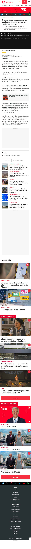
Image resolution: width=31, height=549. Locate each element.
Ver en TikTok (15, 483)
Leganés (11, 187)
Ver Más (15, 398)
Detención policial (14, 164)
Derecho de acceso (15, 519)
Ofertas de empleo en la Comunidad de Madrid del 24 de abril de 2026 (5, 197)
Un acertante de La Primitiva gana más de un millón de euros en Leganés (5, 190)
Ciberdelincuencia (7, 18)
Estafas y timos (5, 280)
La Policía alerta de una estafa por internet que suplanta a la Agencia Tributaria (15, 271)
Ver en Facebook (3, 483)
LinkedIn (20, 14)
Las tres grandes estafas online (15, 297)
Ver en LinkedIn (19, 483)
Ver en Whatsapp (27, 483)
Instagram (11, 14)
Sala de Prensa (15, 506)
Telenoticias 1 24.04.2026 (15, 437)
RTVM (15, 488)
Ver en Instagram (11, 483)
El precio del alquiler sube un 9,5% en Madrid (5, 97)
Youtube (24, 14)
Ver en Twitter (7, 483)
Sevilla (11, 179)
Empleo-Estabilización (15, 521)
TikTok (15, 14)
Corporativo (15, 504)
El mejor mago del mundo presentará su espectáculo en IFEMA (15, 378)
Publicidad (15, 516)
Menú (29, 2)
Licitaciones (15, 523)
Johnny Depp (4, 337)
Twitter (6, 14)
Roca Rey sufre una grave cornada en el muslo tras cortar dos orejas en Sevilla (5, 182)
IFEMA (2, 388)
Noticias (4, 5)
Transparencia (15, 511)
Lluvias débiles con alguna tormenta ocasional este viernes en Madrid (5, 174)
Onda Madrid (19, 5)
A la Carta (11, 5)
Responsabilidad (15, 509)
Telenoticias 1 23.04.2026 (15, 460)
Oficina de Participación (15, 528)
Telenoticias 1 (5, 424)
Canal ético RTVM (15, 526)
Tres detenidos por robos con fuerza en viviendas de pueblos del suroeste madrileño (5, 166)
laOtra (15, 497)
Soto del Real (13, 202)
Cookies (15, 536)
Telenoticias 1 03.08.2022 (15, 414)
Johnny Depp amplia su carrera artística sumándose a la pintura (15, 327)
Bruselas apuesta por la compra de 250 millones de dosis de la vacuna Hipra (15, 351)
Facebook (2, 14)
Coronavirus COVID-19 (7, 361)
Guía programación (15, 499)
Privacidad (15, 531)
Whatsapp (29, 14)
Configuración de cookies (15, 538)
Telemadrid (15, 492)
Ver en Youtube (23, 483)
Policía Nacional (6, 155)
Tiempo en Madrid (14, 171)
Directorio (15, 514)
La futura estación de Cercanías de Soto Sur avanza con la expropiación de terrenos (5, 205)
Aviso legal (15, 533)
